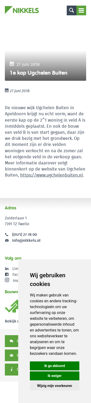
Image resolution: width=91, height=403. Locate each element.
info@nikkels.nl (23, 240)
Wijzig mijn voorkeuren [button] (54, 386)
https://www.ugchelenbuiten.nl (51, 175)
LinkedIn (20, 268)
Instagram (18, 280)
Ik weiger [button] (54, 376)
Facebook (20, 274)
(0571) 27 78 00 (24, 234)
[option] (45, 50)
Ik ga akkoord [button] (54, 366)
